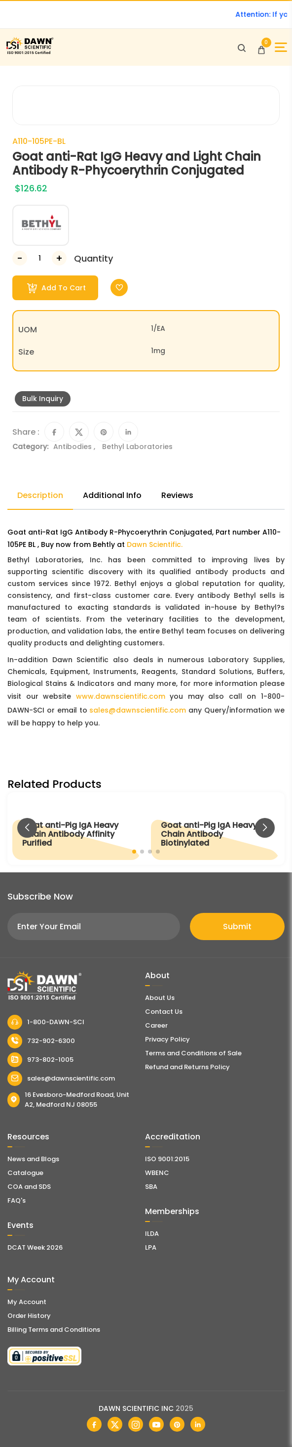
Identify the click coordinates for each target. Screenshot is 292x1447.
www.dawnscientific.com (120, 696)
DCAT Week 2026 (35, 1247)
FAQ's (16, 1200)
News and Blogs (33, 1159)
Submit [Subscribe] (237, 926)
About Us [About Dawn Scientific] (160, 997)
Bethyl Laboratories (137, 447)
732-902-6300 (41, 1041)
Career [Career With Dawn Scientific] (156, 1025)
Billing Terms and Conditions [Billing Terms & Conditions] (53, 1329)
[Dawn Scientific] (29, 52)
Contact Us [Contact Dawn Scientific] (163, 1011)
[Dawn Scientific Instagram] (135, 1424)
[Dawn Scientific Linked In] (197, 1424)
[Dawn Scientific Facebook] (94, 1424)
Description (40, 495)
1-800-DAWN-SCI (45, 1022)
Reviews (177, 495)
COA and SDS (29, 1186)
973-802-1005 (40, 1059)
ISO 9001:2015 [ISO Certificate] (167, 1159)
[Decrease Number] (19, 258)
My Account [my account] (26, 1302)
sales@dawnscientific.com (137, 710)
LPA (150, 1247)
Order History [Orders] (29, 1315)
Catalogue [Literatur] (25, 1172)
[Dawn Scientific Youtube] (156, 1424)
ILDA (152, 1233)
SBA (151, 1186)
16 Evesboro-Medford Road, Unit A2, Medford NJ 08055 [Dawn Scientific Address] (68, 1099)
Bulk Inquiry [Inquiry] (42, 399)
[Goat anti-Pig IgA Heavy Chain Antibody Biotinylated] (215, 828)
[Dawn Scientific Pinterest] (177, 1424)
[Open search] (241, 47)
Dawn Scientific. (154, 544)
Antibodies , (75, 447)
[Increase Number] (59, 258)
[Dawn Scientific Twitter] (115, 1424)
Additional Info (112, 495)
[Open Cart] (261, 47)
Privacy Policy (167, 1039)
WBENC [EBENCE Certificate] (157, 1172)
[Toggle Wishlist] (119, 287)
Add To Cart (56, 288)
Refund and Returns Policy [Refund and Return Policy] (187, 1067)
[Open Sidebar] (281, 47)
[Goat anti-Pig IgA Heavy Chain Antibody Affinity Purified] (76, 828)
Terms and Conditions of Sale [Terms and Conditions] (193, 1053)
